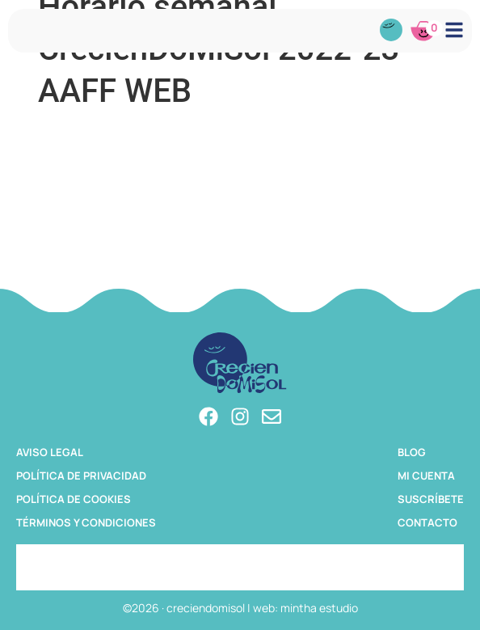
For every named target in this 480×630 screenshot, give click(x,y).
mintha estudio (319, 607)
